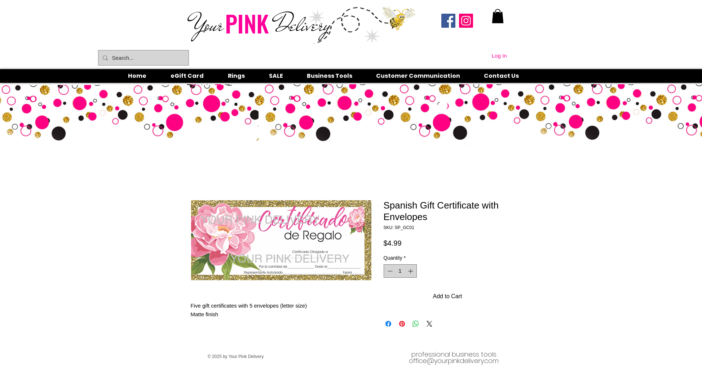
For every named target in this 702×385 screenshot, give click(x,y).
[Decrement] (389, 271)
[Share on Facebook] (388, 323)
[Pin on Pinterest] (402, 323)
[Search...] (142, 57)
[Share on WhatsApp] (415, 323)
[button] (244, 76)
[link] (498, 16)
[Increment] (411, 271)
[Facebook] (448, 21)
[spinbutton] (400, 271)
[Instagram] (466, 21)
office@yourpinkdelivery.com (454, 360)
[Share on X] (429, 323)
